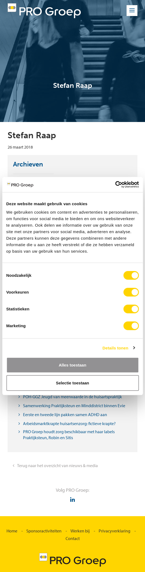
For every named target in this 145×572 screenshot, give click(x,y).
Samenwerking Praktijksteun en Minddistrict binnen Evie (74, 405)
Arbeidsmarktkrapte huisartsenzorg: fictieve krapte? (69, 423)
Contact (73, 538)
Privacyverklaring (114, 531)
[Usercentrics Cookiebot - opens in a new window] (115, 184)
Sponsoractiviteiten (44, 531)
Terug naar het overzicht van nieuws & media (57, 465)
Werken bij (80, 531)
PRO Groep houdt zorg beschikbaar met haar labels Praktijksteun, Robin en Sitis (69, 434)
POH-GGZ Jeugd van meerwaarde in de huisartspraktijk (72, 396)
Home (12, 531)
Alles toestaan (72, 365)
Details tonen (115, 347)
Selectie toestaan (72, 382)
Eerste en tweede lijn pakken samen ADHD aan (65, 414)
